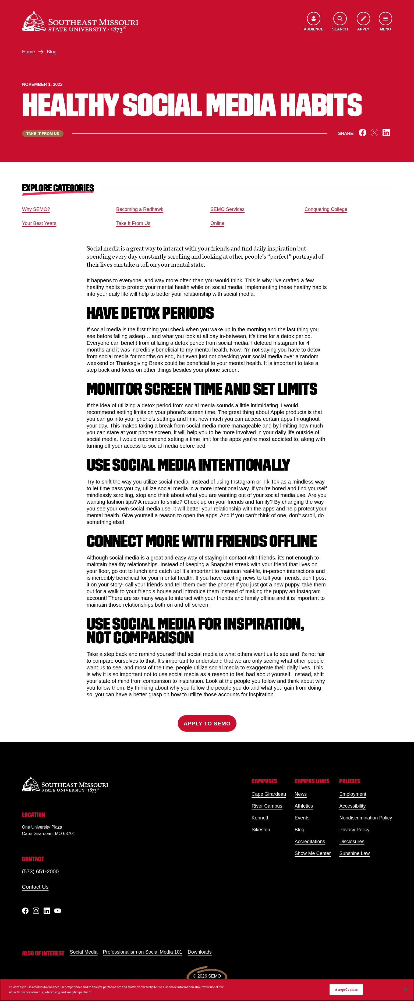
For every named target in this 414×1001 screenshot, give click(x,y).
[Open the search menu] (340, 22)
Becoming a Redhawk (139, 209)
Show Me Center (313, 853)
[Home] (80, 22)
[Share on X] (374, 132)
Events (302, 818)
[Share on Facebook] (363, 132)
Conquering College (326, 209)
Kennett (260, 818)
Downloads (200, 952)
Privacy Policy (354, 829)
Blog (51, 51)
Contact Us (35, 887)
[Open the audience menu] (313, 22)
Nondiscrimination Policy (365, 818)
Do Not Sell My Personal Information (298, 990)
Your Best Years (39, 223)
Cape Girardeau (269, 794)
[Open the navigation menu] (385, 22)
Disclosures (351, 841)
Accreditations (310, 841)
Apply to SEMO (207, 724)
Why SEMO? (36, 209)
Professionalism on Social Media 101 (142, 952)
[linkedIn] (47, 911)
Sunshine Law (354, 853)
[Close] (405, 989)
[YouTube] (57, 911)
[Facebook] (25, 911)
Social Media (84, 952)
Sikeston (261, 829)
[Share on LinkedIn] (386, 132)
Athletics (304, 806)
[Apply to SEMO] (363, 22)
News (301, 794)
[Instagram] (36, 911)
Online (217, 223)
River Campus (267, 806)
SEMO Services (227, 209)
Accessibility (352, 806)
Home (28, 51)
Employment (352, 794)
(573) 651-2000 (40, 871)
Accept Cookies (346, 990)
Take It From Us (133, 223)
